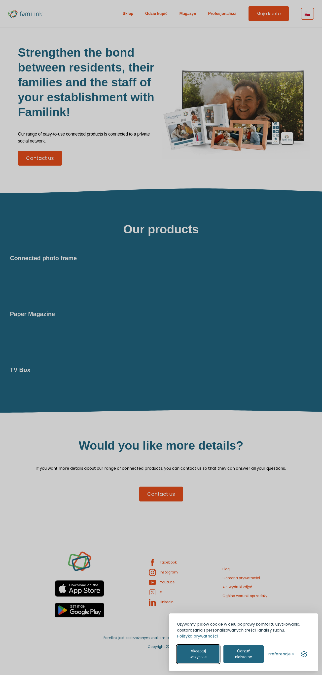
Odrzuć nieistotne (243, 654)
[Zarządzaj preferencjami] (281, 654)
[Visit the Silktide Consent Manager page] (304, 654)
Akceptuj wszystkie (198, 654)
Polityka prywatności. (197, 636)
